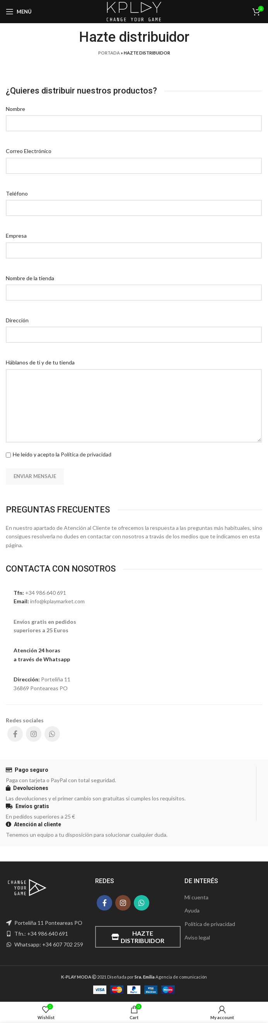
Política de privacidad (86, 454)
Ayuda (192, 910)
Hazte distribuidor (137, 936)
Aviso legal (197, 937)
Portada (109, 52)
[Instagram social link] (33, 734)
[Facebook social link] (15, 734)
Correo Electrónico (28, 151)
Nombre (15, 109)
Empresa (16, 235)
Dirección (17, 320)
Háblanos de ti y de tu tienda (40, 362)
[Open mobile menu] (19, 11)
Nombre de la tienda (30, 278)
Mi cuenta (196, 897)
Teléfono (17, 193)
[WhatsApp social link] (52, 734)
